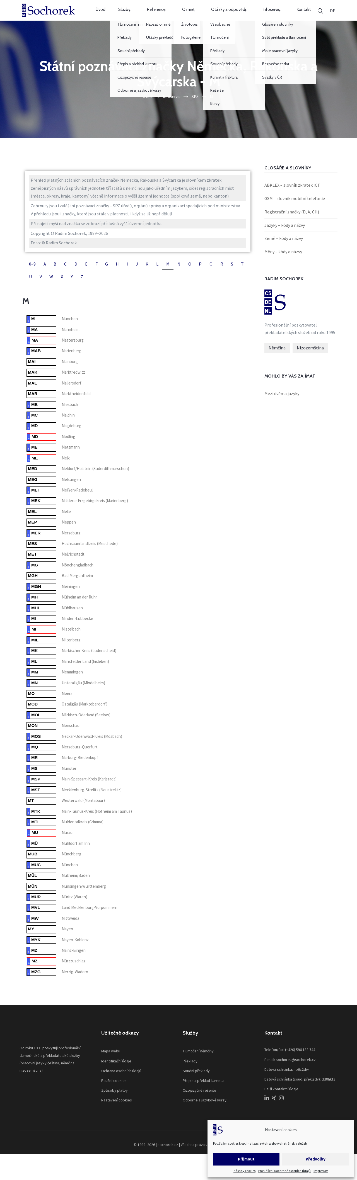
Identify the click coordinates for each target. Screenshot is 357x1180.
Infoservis (260, 15)
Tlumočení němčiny (198, 1060)
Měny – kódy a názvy (283, 261)
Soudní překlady (196, 1080)
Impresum (320, 1171)
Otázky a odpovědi (222, 15)
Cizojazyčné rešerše (199, 1100)
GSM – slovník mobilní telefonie (294, 208)
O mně (186, 15)
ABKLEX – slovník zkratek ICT (292, 195)
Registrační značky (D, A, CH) (291, 221)
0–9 (32, 273)
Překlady (190, 1070)
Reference (159, 15)
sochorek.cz (168, 1154)
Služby (131, 15)
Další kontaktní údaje (281, 1098)
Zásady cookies (244, 1171)
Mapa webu (110, 1060)
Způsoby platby (114, 1100)
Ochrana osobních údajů (121, 1080)
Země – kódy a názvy (283, 248)
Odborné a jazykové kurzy (204, 1109)
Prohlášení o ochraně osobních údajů (284, 1171)
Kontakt (288, 15)
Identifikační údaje (116, 1070)
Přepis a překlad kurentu (203, 1090)
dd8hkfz (328, 1088)
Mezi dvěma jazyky (281, 403)
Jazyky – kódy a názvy (284, 234)
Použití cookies (114, 1090)
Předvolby (315, 1159)
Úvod (108, 15)
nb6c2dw (301, 1078)
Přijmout (246, 1159)
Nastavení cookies (116, 1109)
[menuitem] (333, 15)
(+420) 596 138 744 (300, 1059)
